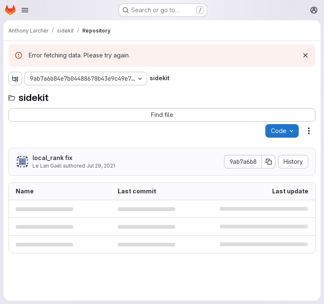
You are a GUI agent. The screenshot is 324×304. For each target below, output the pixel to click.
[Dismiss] (305, 55)
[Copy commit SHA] (268, 161)
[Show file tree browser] (15, 78)
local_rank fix (52, 157)
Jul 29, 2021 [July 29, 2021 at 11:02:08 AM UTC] (100, 166)
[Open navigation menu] (25, 10)
